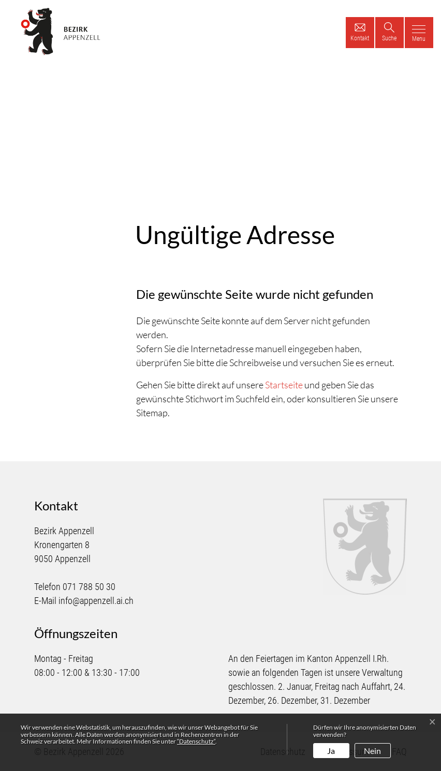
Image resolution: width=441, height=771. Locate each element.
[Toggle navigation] (419, 32)
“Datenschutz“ (196, 741)
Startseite (284, 384)
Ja (331, 750)
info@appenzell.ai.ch (96, 600)
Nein (372, 750)
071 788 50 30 (89, 586)
